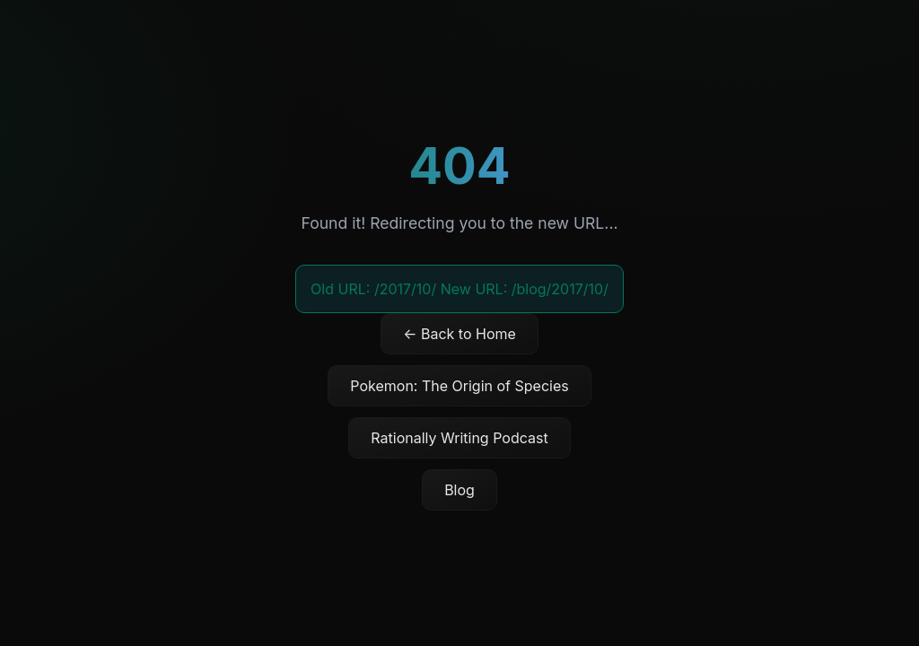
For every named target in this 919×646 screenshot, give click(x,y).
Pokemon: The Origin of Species (459, 386)
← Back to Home (459, 334)
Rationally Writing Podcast (459, 438)
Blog (459, 490)
